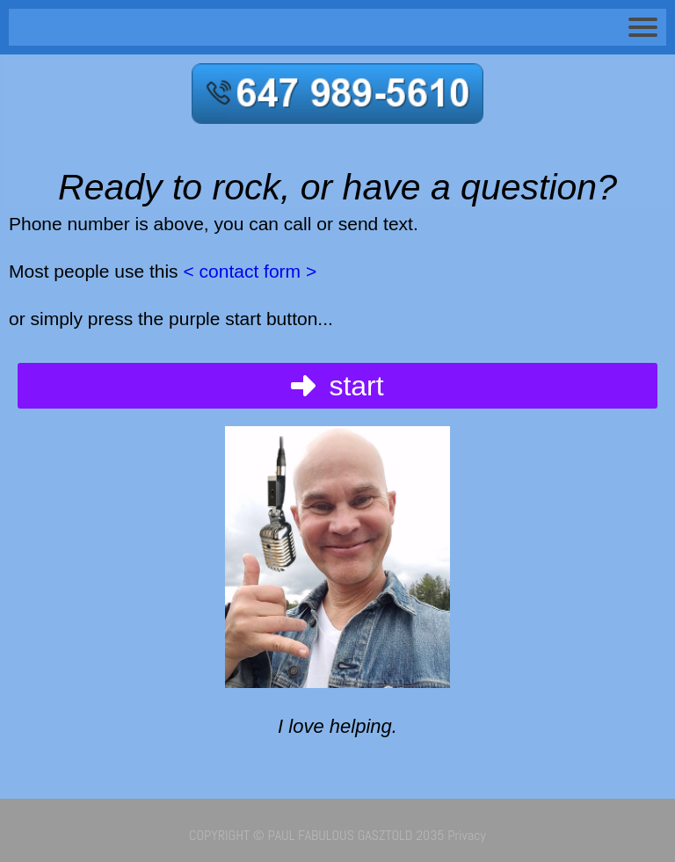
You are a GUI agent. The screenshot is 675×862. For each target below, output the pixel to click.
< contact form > (247, 271)
